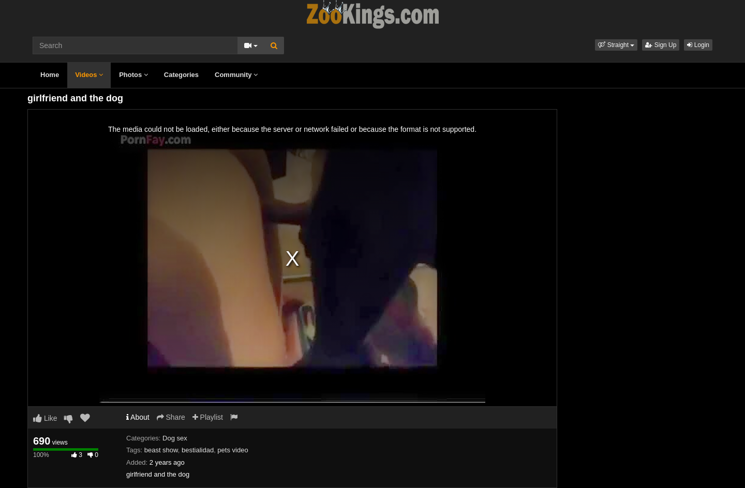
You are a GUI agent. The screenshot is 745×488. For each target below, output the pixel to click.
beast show (161, 450)
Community (236, 75)
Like (45, 418)
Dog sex (174, 438)
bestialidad (198, 450)
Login (698, 45)
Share (171, 417)
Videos (89, 75)
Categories (181, 75)
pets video (232, 450)
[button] (616, 45)
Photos (133, 75)
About (138, 417)
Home (49, 75)
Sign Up (660, 45)
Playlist (207, 417)
